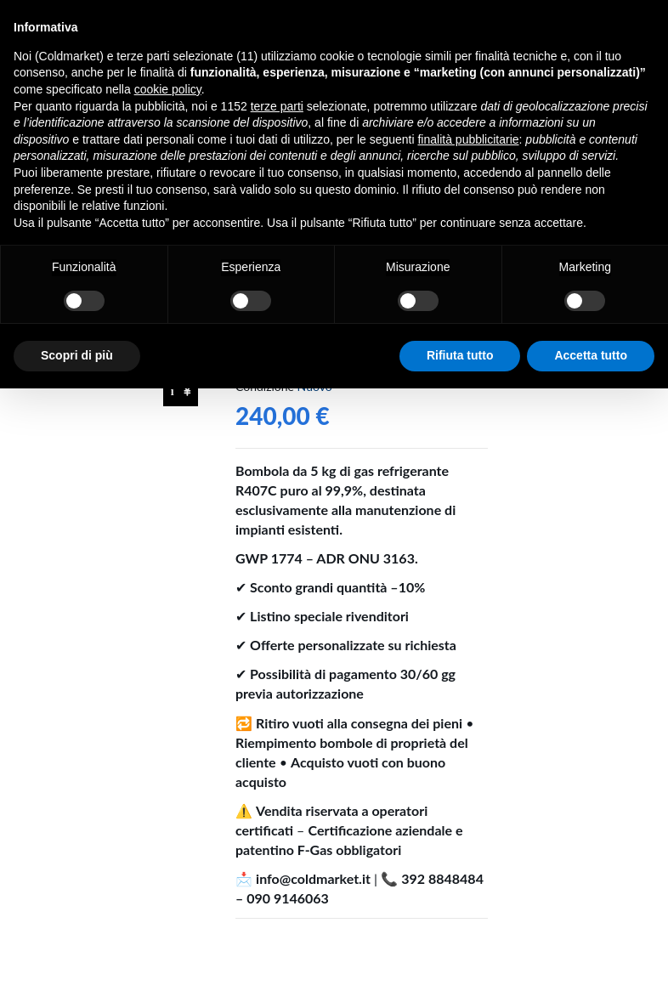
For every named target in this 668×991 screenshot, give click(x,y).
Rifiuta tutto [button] (460, 355)
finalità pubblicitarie (467, 139)
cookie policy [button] (167, 89)
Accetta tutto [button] (590, 355)
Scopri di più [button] (77, 355)
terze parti (277, 106)
